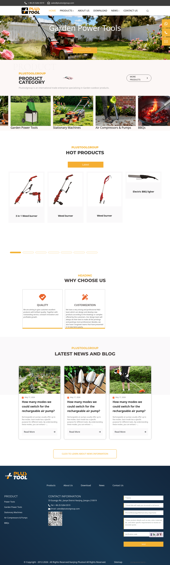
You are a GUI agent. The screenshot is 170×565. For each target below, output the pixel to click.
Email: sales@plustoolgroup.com (64, 508)
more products (139, 78)
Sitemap (118, 562)
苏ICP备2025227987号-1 (138, 562)
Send (143, 544)
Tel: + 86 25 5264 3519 (59, 505)
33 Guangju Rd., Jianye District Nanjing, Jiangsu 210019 (72, 500)
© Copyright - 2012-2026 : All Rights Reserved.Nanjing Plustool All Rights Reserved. (65, 562)
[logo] (30, 10)
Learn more (85, 50)
